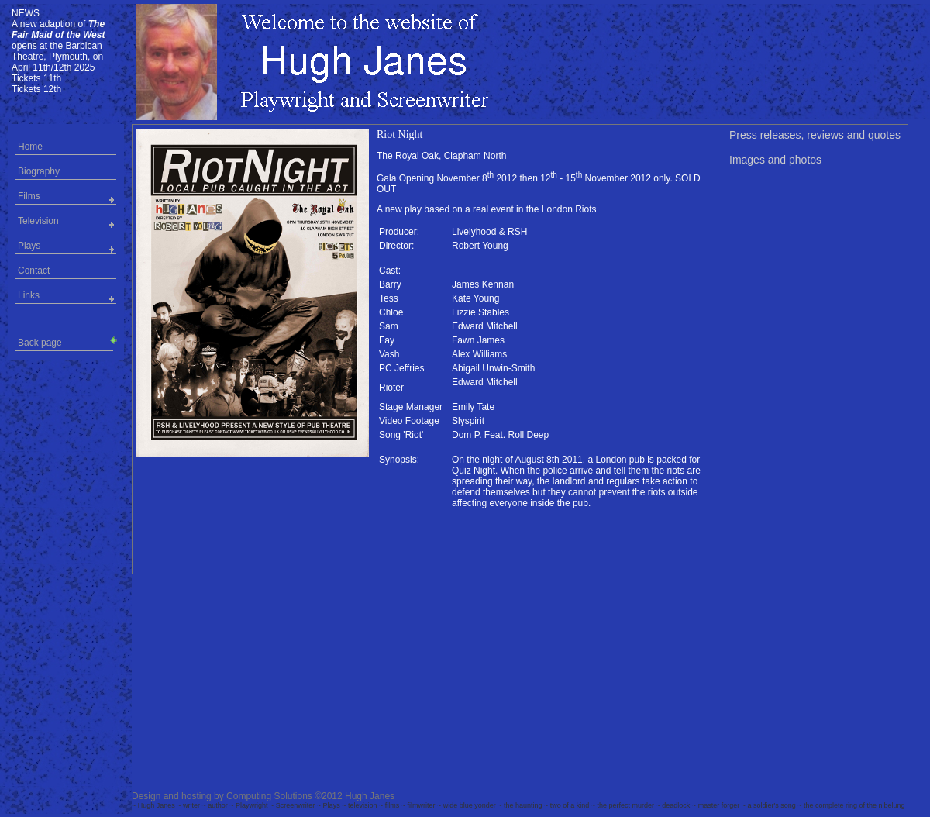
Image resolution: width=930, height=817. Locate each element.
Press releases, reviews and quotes (815, 135)
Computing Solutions (269, 796)
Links (29, 295)
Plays (29, 245)
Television (38, 220)
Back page (65, 341)
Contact (34, 270)
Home (30, 146)
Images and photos (775, 159)
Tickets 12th (36, 89)
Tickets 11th (36, 78)
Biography (39, 171)
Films (29, 196)
